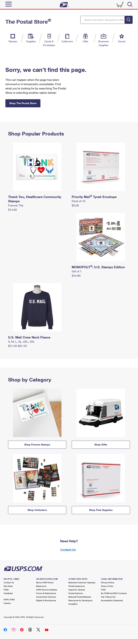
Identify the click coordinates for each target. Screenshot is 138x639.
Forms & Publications (46, 593)
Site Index (8, 586)
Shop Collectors (37, 509)
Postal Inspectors (76, 586)
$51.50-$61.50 (17, 345)
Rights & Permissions (46, 600)
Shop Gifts (100, 444)
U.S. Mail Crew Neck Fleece (29, 337)
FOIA (103, 589)
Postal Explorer (75, 593)
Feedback (8, 593)
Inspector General (76, 589)
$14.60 (12, 209)
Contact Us (68, 549)
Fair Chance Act (108, 597)
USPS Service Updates (46, 589)
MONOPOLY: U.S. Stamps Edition (98, 267)
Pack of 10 (78, 201)
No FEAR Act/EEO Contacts (114, 593)
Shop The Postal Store (22, 103)
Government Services (46, 597)
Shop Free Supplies (101, 509)
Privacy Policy (107, 582)
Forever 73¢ (15, 205)
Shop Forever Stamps (37, 444)
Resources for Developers (80, 600)
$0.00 (75, 205)
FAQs (6, 589)
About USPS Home (45, 582)
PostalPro (73, 604)
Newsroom (41, 586)
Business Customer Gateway (81, 582)
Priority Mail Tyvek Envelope (94, 197)
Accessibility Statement (112, 600)
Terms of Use (107, 586)
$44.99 (76, 275)
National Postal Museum (79, 597)
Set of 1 (77, 271)
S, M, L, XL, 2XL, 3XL (21, 341)
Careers (7, 603)
